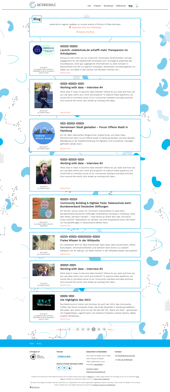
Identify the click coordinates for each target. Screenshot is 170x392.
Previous (61, 329)
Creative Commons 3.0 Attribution (104, 385)
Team (31, 344)
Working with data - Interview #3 (81, 163)
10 (87, 328)
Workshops (108, 6)
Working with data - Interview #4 (81, 87)
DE (137, 6)
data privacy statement (102, 379)
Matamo (90, 376)
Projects (97, 6)
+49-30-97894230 (124, 360)
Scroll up (34, 387)
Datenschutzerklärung (95, 372)
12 (98, 328)
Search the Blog (85, 32)
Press (39, 344)
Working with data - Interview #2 (81, 268)
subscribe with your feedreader (85, 27)
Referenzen (121, 6)
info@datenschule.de (126, 356)
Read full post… (65, 72)
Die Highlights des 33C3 (75, 299)
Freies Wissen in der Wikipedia (80, 240)
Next (110, 329)
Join (89, 6)
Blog (130, 6)
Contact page (92, 369)
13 (103, 328)
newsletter (98, 364)
